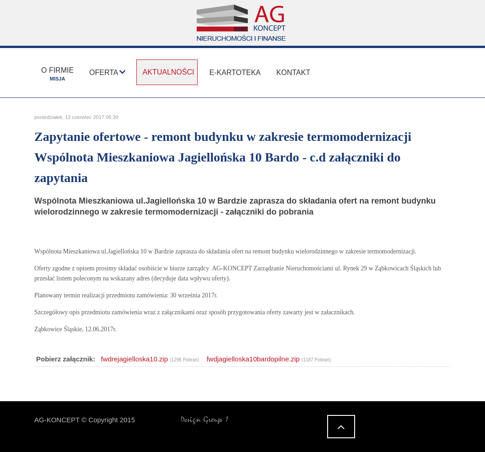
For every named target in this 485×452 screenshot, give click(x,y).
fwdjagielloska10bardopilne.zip (252, 359)
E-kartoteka (234, 72)
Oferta (103, 72)
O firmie (57, 73)
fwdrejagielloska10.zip (134, 359)
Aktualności (168, 72)
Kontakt (293, 72)
